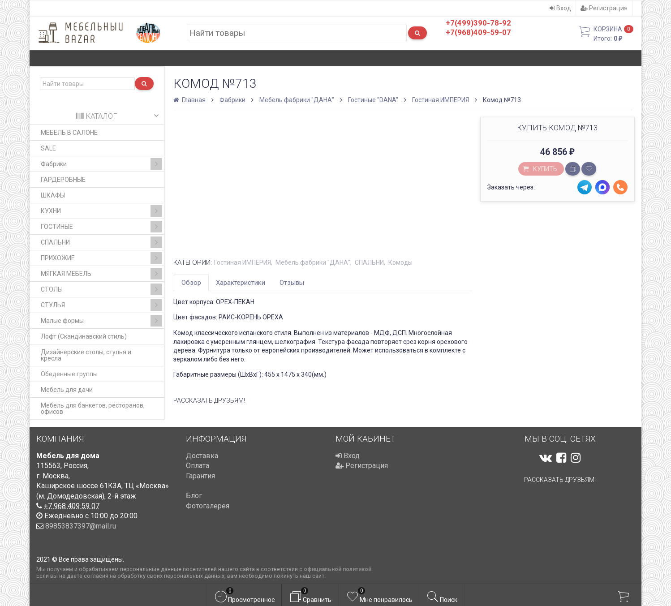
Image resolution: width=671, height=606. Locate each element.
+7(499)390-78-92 (478, 22)
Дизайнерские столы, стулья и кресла (86, 355)
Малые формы (101, 321)
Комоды (400, 262)
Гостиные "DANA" (373, 99)
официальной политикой (337, 569)
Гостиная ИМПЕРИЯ (440, 99)
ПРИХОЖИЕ (101, 258)
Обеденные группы (69, 374)
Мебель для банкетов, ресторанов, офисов (93, 408)
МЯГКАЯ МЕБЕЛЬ (101, 273)
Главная (190, 99)
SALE (48, 148)
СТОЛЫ (101, 289)
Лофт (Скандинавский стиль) (84, 336)
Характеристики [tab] (240, 283)
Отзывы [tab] (292, 283)
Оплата (197, 465)
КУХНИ (101, 211)
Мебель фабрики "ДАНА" (296, 99)
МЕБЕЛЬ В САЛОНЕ (69, 132)
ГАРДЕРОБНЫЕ (63, 179)
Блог (194, 495)
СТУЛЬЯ (101, 305)
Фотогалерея (207, 506)
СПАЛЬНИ (101, 242)
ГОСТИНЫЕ (101, 226)
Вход (560, 8)
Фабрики (101, 164)
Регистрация (604, 8)
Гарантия (200, 476)
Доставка (202, 455)
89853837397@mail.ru (80, 526)
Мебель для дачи (67, 389)
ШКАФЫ (53, 195)
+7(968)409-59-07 (478, 32)
